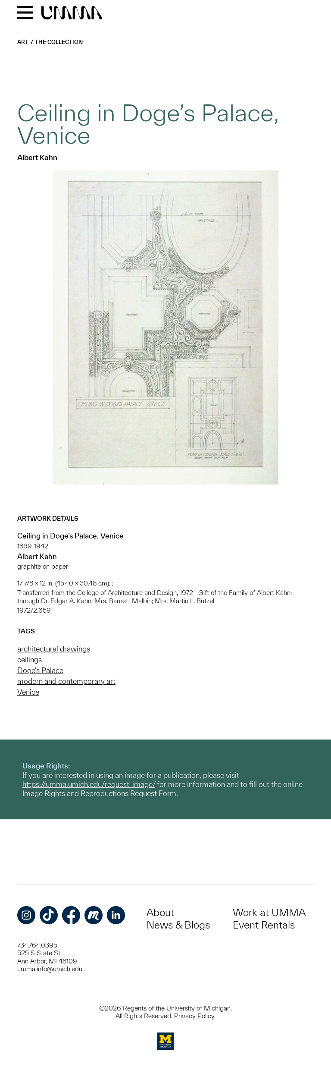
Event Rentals (264, 925)
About (160, 912)
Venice (28, 692)
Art (22, 42)
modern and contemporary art (66, 681)
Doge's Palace (40, 670)
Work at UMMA (269, 912)
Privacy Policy (194, 1016)
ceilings (29, 659)
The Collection (59, 42)
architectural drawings (53, 649)
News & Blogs (178, 925)
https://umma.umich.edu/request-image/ (88, 784)
